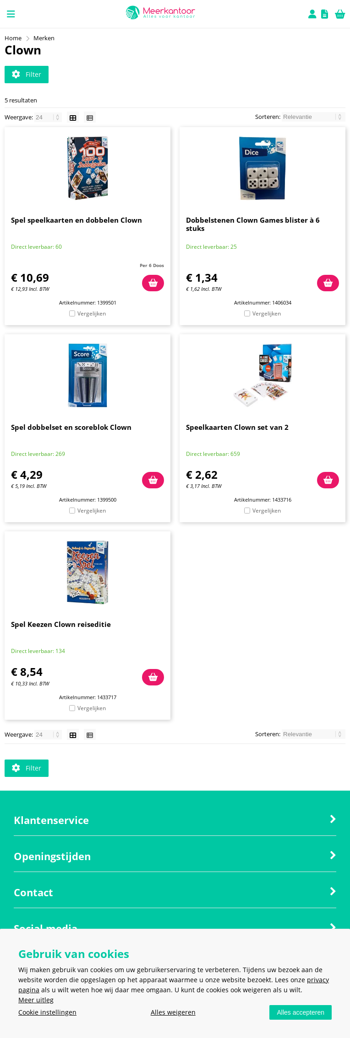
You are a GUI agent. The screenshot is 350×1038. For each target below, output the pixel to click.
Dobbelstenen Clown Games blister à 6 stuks (253, 224)
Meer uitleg (36, 999)
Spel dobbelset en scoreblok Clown (71, 427)
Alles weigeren (173, 1012)
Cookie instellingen (47, 1012)
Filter (26, 74)
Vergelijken (91, 313)
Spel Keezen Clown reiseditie (61, 624)
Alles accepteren (300, 1012)
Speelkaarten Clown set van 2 (237, 427)
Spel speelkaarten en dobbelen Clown (76, 220)
